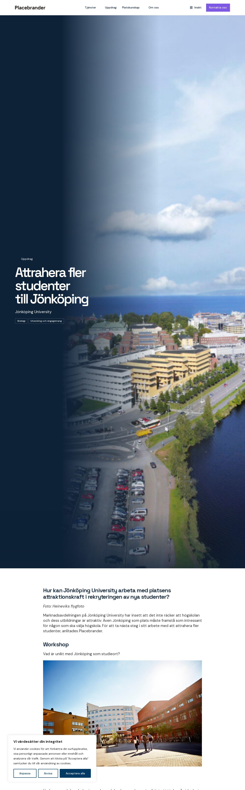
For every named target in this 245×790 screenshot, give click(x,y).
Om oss (154, 7)
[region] (52, 758)
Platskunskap (131, 7)
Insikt (195, 7)
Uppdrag (110, 7)
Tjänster (90, 7)
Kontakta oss (218, 7)
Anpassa (24, 773)
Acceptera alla (75, 773)
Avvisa (48, 773)
